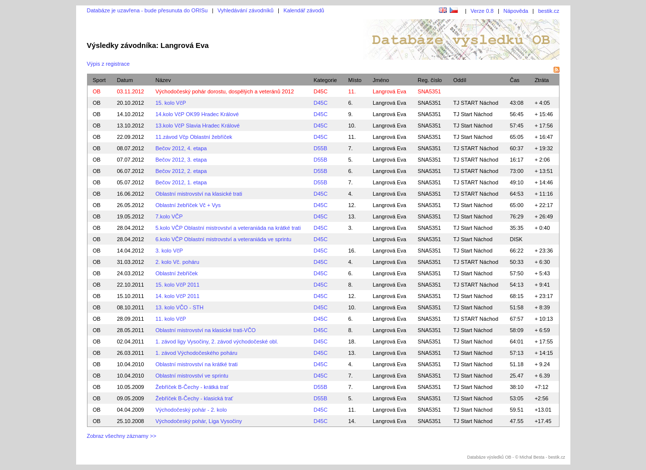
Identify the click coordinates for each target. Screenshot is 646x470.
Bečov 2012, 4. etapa (181, 148)
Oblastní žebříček (176, 273)
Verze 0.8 (482, 11)
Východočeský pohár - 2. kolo (190, 410)
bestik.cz (549, 11)
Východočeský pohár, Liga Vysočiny (198, 421)
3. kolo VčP (169, 251)
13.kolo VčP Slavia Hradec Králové (197, 125)
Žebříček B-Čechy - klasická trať (194, 398)
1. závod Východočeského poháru (196, 353)
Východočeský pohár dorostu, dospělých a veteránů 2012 (224, 91)
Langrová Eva (389, 103)
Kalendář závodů (303, 10)
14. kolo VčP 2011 (177, 296)
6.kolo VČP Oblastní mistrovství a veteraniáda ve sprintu (223, 239)
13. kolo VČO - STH (179, 307)
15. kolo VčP (170, 103)
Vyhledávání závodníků (245, 10)
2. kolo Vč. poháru (177, 262)
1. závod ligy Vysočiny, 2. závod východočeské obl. (216, 341)
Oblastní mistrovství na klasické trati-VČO (205, 330)
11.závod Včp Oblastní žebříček (193, 137)
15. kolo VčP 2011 (177, 285)
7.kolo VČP (168, 216)
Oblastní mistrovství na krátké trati (196, 364)
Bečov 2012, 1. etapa (181, 182)
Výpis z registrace (108, 64)
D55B (320, 148)
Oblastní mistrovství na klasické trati (198, 194)
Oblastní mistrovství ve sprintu (191, 376)
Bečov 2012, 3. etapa (181, 160)
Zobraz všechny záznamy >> (122, 436)
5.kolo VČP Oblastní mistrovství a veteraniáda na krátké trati (228, 228)
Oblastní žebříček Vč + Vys (187, 205)
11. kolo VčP (170, 319)
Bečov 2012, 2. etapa (181, 171)
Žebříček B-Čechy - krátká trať (191, 387)
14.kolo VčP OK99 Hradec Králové (197, 114)
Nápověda (516, 11)
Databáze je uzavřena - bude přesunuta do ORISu (147, 10)
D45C (320, 91)
